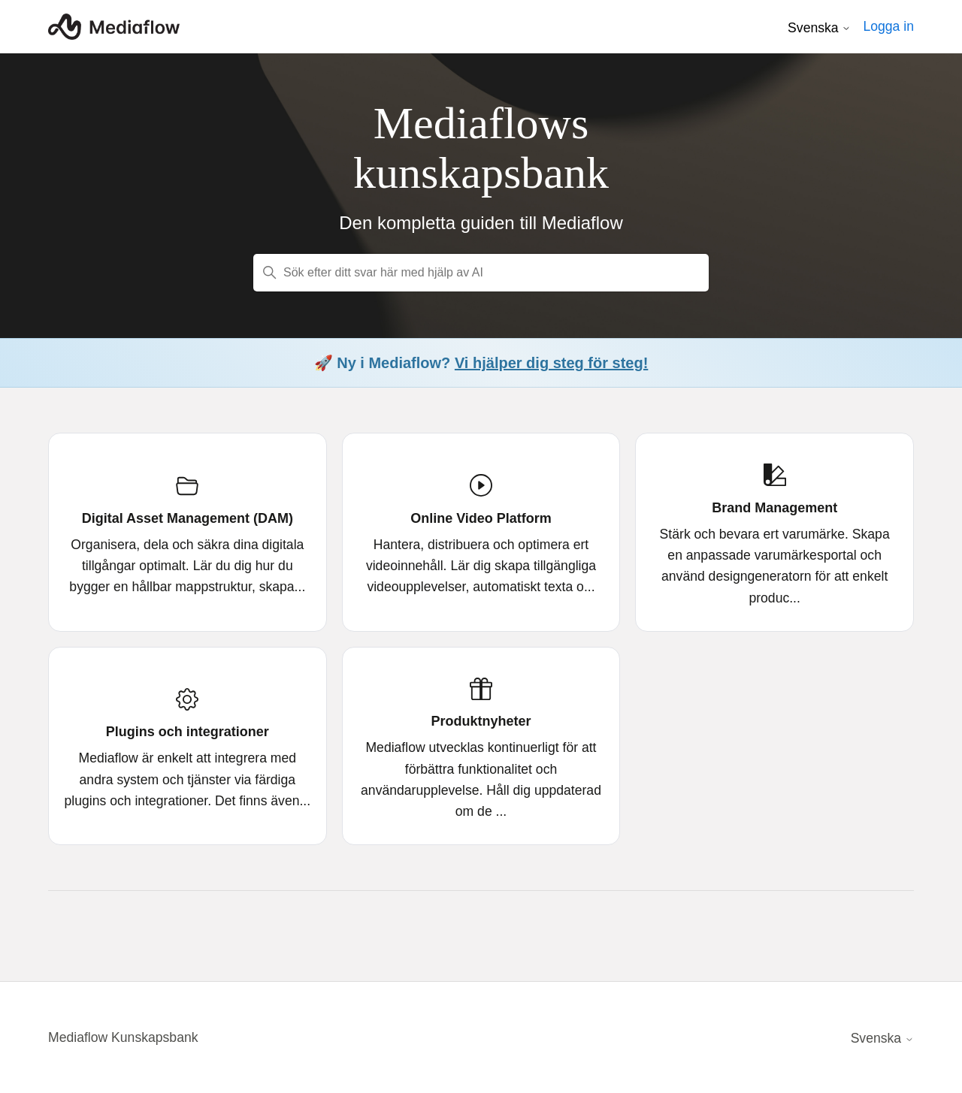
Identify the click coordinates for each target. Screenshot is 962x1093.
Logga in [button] (888, 26)
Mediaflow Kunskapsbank (123, 1037)
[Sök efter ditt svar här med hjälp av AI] (481, 272)
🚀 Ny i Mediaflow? (481, 363)
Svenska (819, 27)
